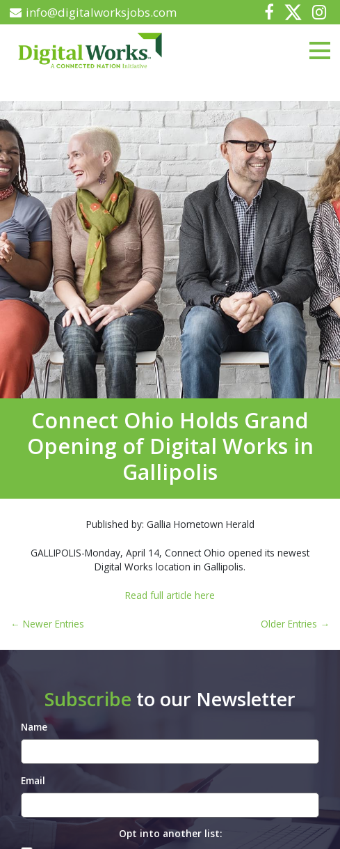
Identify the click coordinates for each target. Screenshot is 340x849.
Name (34, 726)
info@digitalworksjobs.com (93, 12)
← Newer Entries (47, 623)
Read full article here (170, 595)
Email (33, 780)
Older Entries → (295, 623)
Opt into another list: (170, 833)
